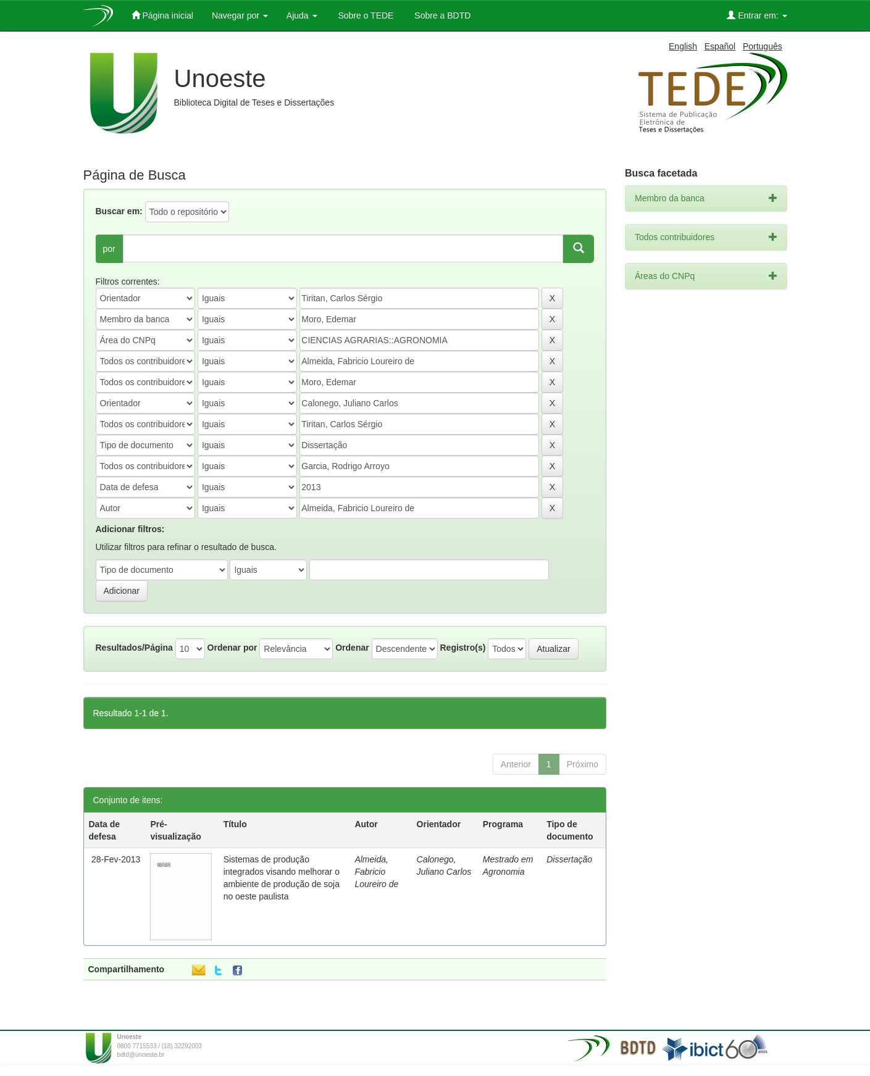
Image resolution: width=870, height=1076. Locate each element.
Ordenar (352, 648)
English (683, 46)
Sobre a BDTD (441, 15)
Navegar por (240, 15)
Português (762, 46)
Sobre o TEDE (365, 15)
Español (720, 46)
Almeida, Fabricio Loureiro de (376, 871)
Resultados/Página (134, 648)
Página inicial (162, 15)
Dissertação (569, 859)
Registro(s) (462, 648)
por (109, 249)
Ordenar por (232, 648)
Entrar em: (757, 15)
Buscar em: (119, 211)
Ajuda (302, 15)
